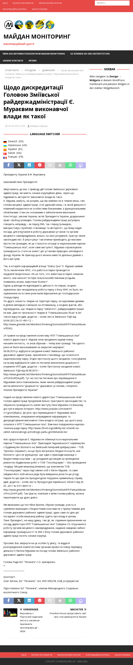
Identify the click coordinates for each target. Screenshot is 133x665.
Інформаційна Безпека (14, 9)
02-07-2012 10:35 (16, 125)
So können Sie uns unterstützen (90, 53)
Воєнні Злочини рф (23, 3)
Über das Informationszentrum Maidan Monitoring (34, 53)
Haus (5, 3)
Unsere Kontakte (13, 60)
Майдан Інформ (38, 125)
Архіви (33, 60)
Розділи (30, 70)
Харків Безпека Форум (50, 3)
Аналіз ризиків (39, 9)
